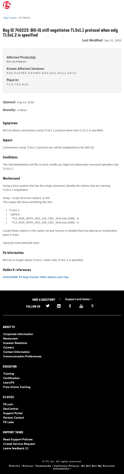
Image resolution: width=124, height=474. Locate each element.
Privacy (28, 466)
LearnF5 (8, 382)
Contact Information (16, 352)
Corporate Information (18, 334)
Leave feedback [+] (15, 448)
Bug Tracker (10, 17)
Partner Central (13, 417)
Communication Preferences (22, 356)
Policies (14, 466)
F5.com (8, 404)
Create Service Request (19, 444)
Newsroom (10, 338)
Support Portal (13, 413)
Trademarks (43, 466)
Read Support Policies (18, 439)
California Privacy (66, 466)
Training (8, 373)
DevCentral (10, 409)
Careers (8, 347)
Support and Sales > (78, 299)
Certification (11, 378)
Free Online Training (16, 387)
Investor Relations (15, 343)
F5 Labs (8, 422)
